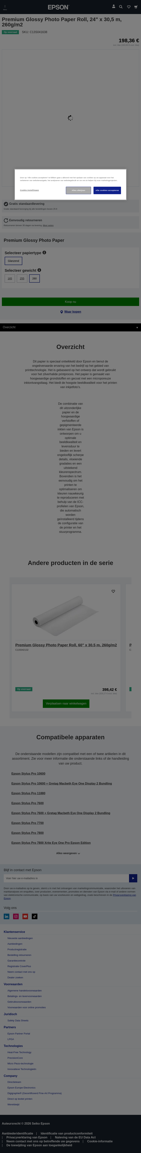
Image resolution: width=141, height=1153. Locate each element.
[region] (70, 184)
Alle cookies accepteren (107, 190)
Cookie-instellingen (29, 190)
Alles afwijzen (78, 190)
